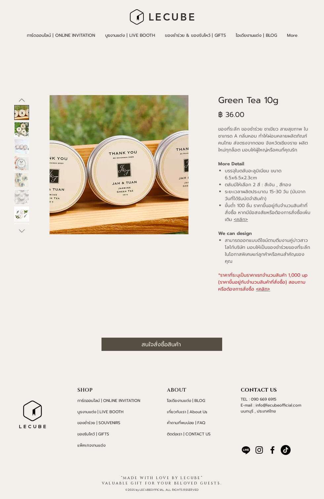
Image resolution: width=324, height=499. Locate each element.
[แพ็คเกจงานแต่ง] (112, 445)
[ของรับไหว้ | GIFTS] (112, 434)
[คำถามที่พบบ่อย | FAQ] (192, 423)
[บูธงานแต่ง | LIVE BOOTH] (112, 412)
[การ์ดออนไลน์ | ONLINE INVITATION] (112, 401)
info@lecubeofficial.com (278, 405)
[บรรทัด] (246, 450)
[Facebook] (272, 450)
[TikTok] (286, 450)
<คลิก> (241, 219)
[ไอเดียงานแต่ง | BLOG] (192, 401)
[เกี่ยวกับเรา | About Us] (192, 412)
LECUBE (172, 17)
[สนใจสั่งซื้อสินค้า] (161, 344)
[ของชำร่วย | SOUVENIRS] (112, 423)
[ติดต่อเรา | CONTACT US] (192, 434)
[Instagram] (259, 450)
